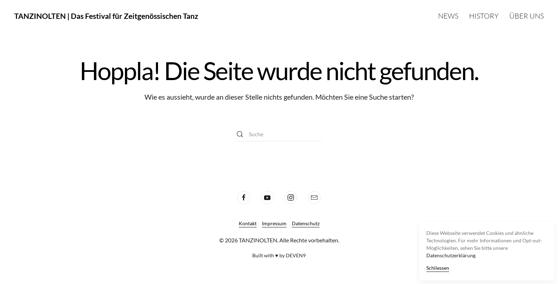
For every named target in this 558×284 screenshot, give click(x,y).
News (448, 15)
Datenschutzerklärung (450, 255)
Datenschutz (306, 223)
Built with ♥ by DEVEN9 (278, 255)
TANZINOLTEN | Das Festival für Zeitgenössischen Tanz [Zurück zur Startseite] (106, 15)
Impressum (274, 223)
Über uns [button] (526, 15)
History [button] (484, 15)
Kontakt (248, 223)
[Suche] (279, 134)
